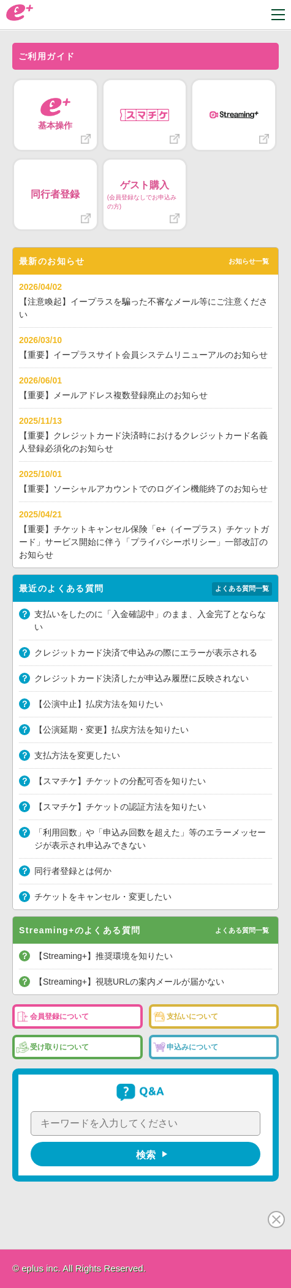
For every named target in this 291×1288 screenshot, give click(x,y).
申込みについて (192, 1047)
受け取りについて (59, 1047)
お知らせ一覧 (249, 261)
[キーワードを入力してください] (145, 1123)
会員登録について (59, 1016)
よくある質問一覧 (242, 588)
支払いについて (192, 1016)
